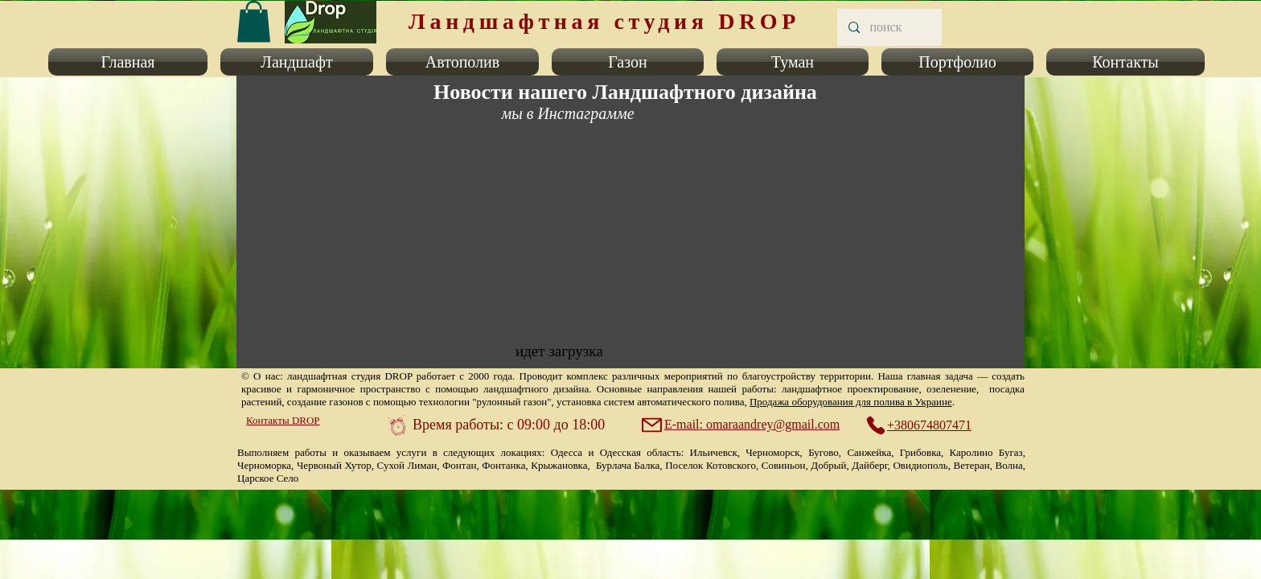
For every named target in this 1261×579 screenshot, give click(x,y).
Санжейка (869, 452)
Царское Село (267, 478)
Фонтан (459, 465)
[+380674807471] (927, 425)
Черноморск (772, 452)
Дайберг (869, 465)
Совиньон (784, 465)
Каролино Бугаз (986, 452)
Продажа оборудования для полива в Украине (851, 402)
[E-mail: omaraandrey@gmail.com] (742, 424)
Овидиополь (920, 465)
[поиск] (888, 27)
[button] (131, 62)
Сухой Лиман (407, 465)
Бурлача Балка (627, 465)
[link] (253, 21)
